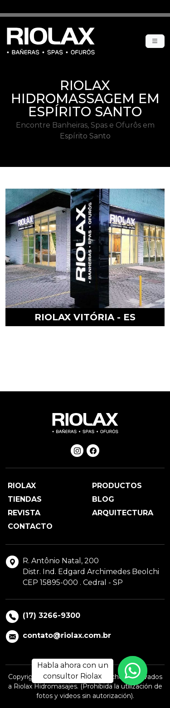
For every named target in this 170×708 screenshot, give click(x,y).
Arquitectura (122, 512)
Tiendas (25, 499)
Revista (24, 512)
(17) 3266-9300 (51, 615)
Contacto (30, 526)
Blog (103, 499)
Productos (117, 485)
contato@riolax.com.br (67, 635)
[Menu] (155, 41)
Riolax (22, 485)
